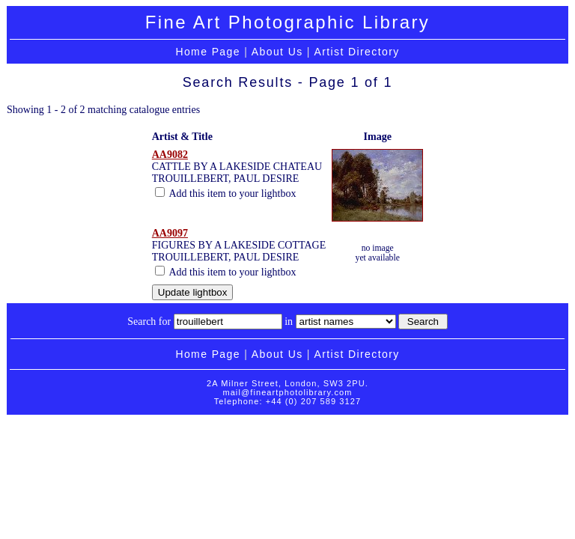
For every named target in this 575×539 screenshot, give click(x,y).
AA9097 (170, 233)
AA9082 (170, 154)
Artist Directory (356, 52)
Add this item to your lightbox (225, 193)
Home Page (207, 52)
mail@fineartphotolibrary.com (287, 392)
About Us (277, 52)
